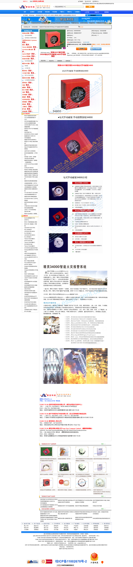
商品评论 (51, 60)
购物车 (81, 1)
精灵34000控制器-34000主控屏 (101, 458)
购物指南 (59, 60)
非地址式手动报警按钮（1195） (48, 490)
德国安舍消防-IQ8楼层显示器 (65, 518)
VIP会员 (66, 525)
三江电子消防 (26, 73)
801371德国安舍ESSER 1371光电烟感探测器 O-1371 (30, 117)
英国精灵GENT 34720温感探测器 (66, 506)
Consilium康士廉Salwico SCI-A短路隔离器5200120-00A (31, 305)
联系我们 (106, 12)
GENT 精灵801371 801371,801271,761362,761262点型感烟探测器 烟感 (101, 491)
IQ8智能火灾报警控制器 (30, 37)
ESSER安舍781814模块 (30, 302)
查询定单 (56, 525)
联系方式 (106, 525)
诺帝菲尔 (24, 82)
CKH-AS (74, 15)
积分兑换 (66, 529)
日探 (23, 92)
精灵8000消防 (26, 78)
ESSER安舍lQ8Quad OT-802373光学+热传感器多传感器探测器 (31, 298)
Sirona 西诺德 (26, 56)
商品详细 (43, 60)
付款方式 (97, 12)
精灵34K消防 (26, 63)
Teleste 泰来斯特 (27, 47)
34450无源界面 (67, 15)
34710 (45, 15)
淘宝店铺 (47, 12)
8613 (52, 15)
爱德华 (24, 97)
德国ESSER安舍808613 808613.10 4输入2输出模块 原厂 (31, 141)
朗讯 (23, 44)
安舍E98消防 (26, 58)
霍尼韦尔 (24, 70)
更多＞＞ (103, 444)
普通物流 (36, 529)
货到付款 (46, 529)
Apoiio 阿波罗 (26, 54)
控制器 (26, 65)
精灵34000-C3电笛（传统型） (65, 490)
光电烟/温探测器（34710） (31, 183)
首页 (25, 12)
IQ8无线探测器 (28, 35)
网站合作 (86, 529)
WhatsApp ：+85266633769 (36, 15)
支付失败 (56, 529)
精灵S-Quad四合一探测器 (30, 213)
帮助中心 (69, 12)
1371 (49, 15)
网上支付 (46, 525)
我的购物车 (93, 15)
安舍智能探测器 (28, 61)
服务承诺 (96, 527)
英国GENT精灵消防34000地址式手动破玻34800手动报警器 (30, 147)
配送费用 (36, 527)
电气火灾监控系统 (29, 75)
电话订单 (26, 527)
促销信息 (68, 60)
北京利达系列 (26, 99)
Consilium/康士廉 (27, 49)
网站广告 (76, 527)
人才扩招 (87, 12)
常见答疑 (54, 12)
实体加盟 (86, 525)
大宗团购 (26, 529)
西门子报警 (25, 90)
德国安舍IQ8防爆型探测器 (30, 181)
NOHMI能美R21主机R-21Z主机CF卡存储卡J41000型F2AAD (31, 277)
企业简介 (32, 12)
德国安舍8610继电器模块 (30, 196)
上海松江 (24, 106)
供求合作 (86, 527)
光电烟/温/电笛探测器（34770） (84, 490)
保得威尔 (24, 102)
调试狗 (56, 15)
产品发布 (76, 525)
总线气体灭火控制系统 (29, 151)
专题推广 (76, 529)
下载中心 (62, 12)
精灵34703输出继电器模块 (81, 506)
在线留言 (106, 529)
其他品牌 (24, 111)
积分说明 (87, 42)
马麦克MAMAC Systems (29, 40)
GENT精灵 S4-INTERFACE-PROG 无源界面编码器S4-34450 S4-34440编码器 (49, 501)
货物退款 (96, 529)
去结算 (81, 27)
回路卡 (60, 15)
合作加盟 (40, 12)
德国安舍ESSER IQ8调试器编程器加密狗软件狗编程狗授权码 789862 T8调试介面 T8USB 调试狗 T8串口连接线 (31, 175)
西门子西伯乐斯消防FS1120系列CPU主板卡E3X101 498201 (30, 262)
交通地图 (106, 527)
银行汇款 (46, 527)
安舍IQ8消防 (35, 27)
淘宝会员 (66, 527)
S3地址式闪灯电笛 (97, 506)
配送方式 (36, 525)
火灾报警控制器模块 (30, 80)
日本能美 (24, 94)
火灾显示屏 (27, 68)
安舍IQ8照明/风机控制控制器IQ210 (101, 518)
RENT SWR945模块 (29, 274)
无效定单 (56, 527)
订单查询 (77, 12)
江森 (23, 85)
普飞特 (24, 109)
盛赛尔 (24, 87)
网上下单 (26, 525)
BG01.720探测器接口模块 (30, 222)
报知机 (24, 104)
